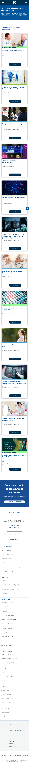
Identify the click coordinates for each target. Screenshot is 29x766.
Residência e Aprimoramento (8, 619)
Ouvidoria (3, 716)
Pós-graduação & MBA (7, 624)
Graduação (4, 611)
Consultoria (4, 672)
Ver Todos (4, 680)
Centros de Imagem (6, 654)
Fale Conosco (5, 712)
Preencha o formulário (14, 501)
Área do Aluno (5, 690)
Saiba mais (15, 64)
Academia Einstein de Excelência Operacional (13, 567)
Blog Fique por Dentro (7, 571)
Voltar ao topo (15, 512)
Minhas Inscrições (6, 703)
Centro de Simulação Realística (9, 658)
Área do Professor (6, 694)
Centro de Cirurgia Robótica (8, 663)
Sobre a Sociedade (6, 550)
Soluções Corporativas (7, 676)
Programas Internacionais (8, 593)
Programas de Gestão (7, 636)
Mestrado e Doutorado (7, 628)
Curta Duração (5, 632)
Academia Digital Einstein (7, 645)
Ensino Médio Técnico (7, 602)
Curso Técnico (5, 607)
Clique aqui (12, 741)
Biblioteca (4, 562)
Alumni (3, 580)
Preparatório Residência (7, 615)
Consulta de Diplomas (7, 698)
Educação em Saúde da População (10, 584)
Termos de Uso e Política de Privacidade (14, 755)
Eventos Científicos (6, 641)
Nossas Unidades (6, 558)
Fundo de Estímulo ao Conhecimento (11, 589)
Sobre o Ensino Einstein (7, 554)
